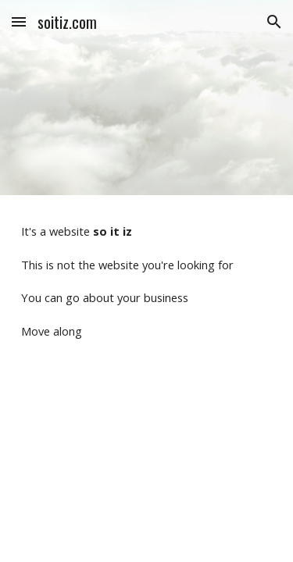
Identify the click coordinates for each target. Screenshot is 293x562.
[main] (147, 281)
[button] (19, 21)
